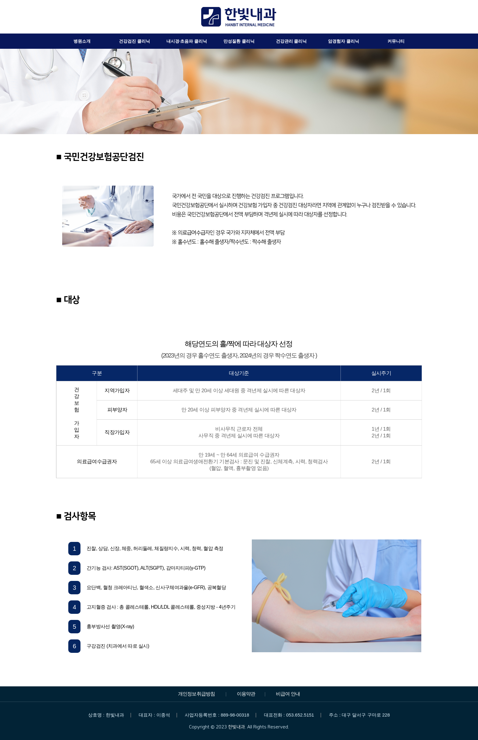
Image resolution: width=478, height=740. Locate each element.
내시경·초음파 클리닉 (186, 41)
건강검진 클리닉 (134, 41)
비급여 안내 (288, 693)
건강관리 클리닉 (291, 41)
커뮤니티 (396, 41)
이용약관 (246, 693)
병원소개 (82, 41)
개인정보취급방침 (196, 693)
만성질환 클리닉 (239, 41)
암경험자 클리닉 (343, 41)
